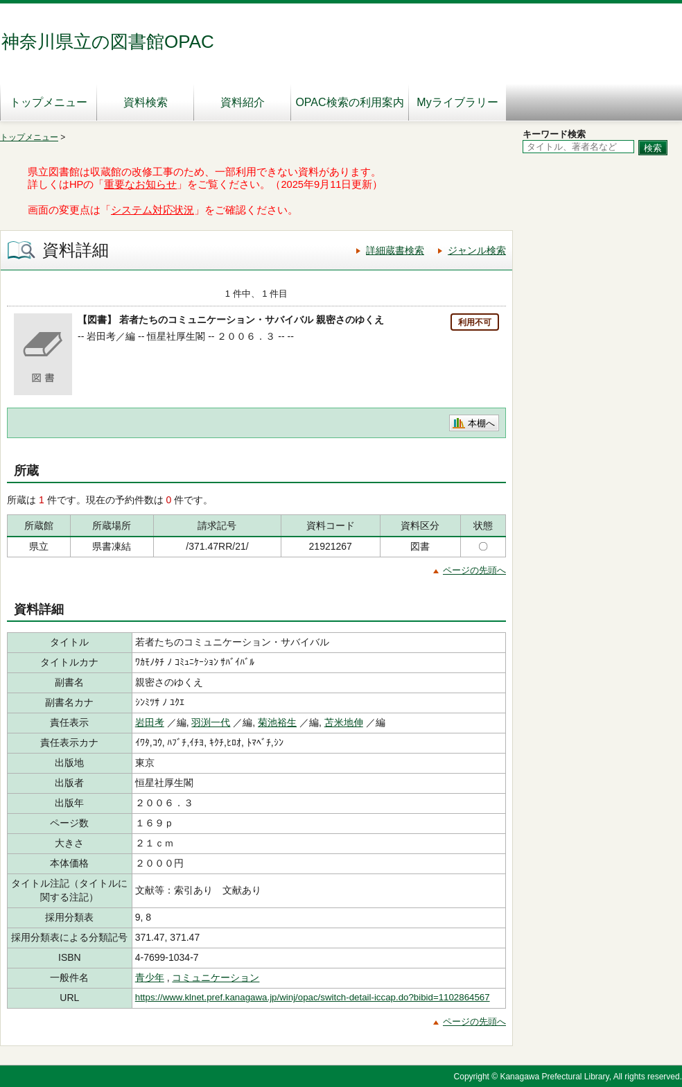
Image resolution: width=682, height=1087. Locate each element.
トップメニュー (48, 102)
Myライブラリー (457, 102)
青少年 (149, 977)
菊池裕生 (277, 722)
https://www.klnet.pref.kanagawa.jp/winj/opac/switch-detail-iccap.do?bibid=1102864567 (312, 997)
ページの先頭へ (474, 570)
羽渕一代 (210, 722)
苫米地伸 (343, 722)
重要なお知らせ (140, 184)
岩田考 (149, 722)
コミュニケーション (215, 977)
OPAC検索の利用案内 (349, 102)
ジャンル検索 (477, 250)
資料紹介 (242, 102)
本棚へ (481, 423)
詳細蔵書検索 (395, 250)
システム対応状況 (152, 210)
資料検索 (145, 102)
